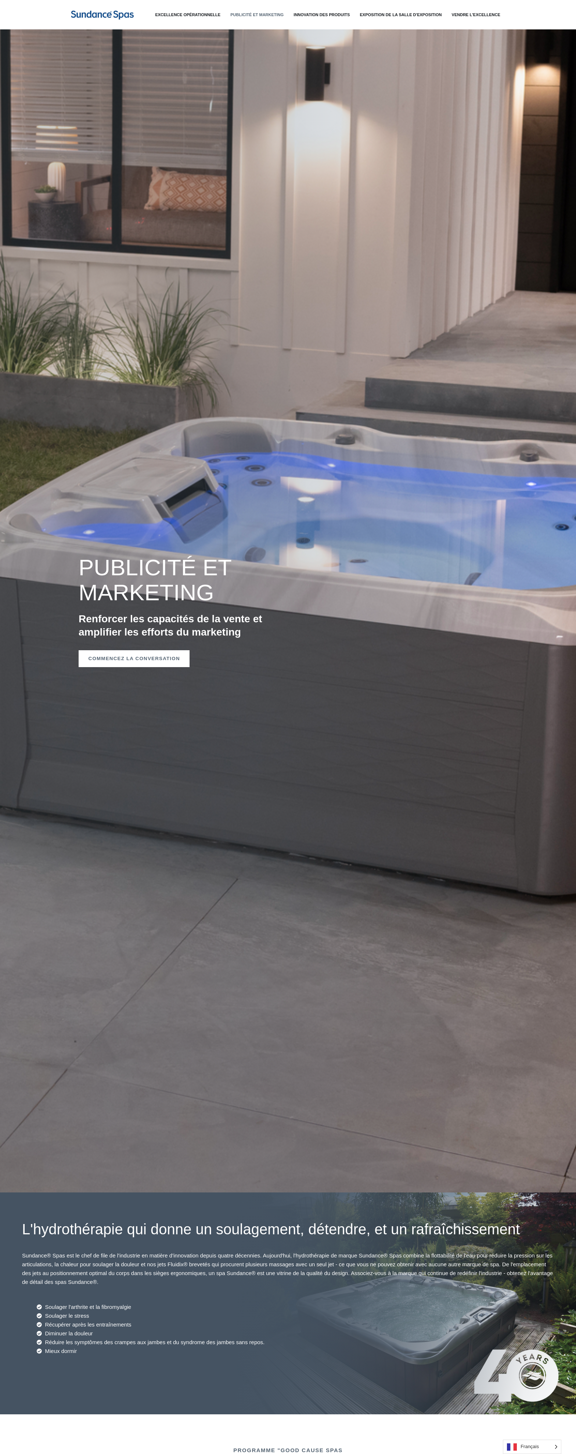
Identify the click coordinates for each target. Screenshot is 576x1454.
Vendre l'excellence (478, 14)
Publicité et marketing (267, 14)
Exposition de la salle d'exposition (406, 14)
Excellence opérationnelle (201, 14)
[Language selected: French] (532, 1447)
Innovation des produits (330, 14)
